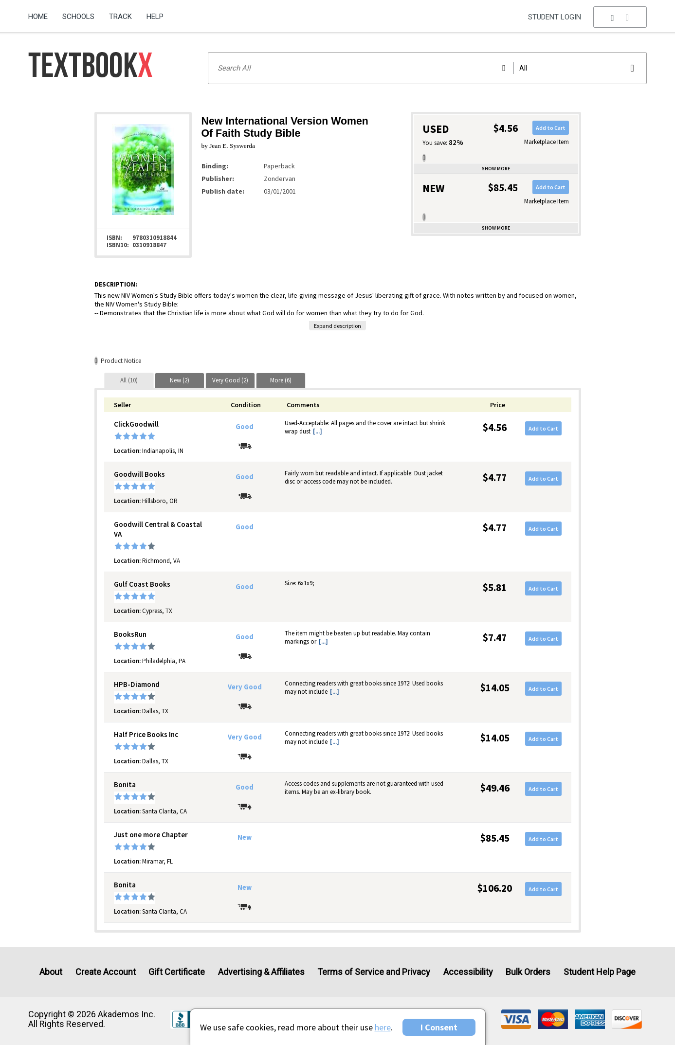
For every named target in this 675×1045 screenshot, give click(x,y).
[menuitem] (41, 13)
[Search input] (427, 68)
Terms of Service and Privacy (373, 972)
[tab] (129, 380)
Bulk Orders (528, 972)
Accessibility (468, 972)
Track (120, 16)
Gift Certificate (176, 972)
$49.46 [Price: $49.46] (495, 787)
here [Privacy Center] (383, 1027)
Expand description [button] (337, 325)
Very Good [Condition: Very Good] (245, 687)
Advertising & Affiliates (261, 972)
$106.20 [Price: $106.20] (494, 888)
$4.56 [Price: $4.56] (495, 427)
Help (155, 16)
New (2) (179, 380)
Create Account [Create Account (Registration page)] (105, 972)
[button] (620, 17)
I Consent (438, 1027)
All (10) (129, 380)
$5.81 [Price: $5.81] (495, 587)
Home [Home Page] (38, 16)
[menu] (620, 17)
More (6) (281, 380)
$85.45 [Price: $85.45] (495, 838)
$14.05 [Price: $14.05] (495, 687)
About (50, 972)
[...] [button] (317, 431)
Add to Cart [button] (551, 127)
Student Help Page (600, 972)
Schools (78, 16)
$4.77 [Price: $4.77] (495, 477)
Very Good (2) (230, 380)
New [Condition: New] (244, 837)
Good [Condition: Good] (245, 426)
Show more (496, 168)
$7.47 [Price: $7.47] (495, 637)
